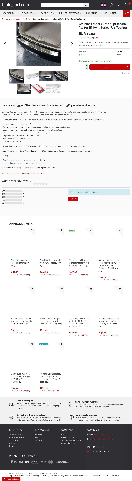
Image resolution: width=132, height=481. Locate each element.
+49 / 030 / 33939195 (103, 434)
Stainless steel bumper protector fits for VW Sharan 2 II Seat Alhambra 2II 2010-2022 (79, 322)
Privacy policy (67, 437)
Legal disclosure (68, 443)
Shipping (94, 38)
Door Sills (46, 13)
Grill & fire (110, 13)
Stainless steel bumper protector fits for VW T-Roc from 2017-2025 (79, 263)
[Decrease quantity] (86, 68)
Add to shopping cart (114, 67)
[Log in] (112, 5)
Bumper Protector (69, 13)
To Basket (13, 440)
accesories (9, 13)
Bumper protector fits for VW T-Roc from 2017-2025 (22, 263)
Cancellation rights (18, 437)
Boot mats (91, 13)
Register (39, 434)
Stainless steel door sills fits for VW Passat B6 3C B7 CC (51, 263)
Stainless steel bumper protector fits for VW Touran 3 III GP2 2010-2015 (108, 322)
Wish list (125, 73)
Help (11, 446)
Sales (126, 13)
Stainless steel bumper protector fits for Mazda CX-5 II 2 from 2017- (21, 321)
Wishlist (39, 440)
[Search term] (62, 5)
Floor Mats (28, 13)
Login (37, 437)
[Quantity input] (82, 67)
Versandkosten (16, 434)
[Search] (86, 5)
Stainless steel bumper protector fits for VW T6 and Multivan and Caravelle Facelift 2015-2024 (109, 265)
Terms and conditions (71, 440)
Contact (65, 434)
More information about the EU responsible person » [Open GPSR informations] (23, 174)
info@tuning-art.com (103, 439)
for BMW (26, 19)
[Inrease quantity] (86, 65)
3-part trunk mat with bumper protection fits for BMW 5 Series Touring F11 (21, 378)
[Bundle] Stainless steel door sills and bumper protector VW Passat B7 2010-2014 (50, 378)
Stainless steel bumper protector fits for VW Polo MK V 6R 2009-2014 (51, 321)
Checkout (13, 443)
